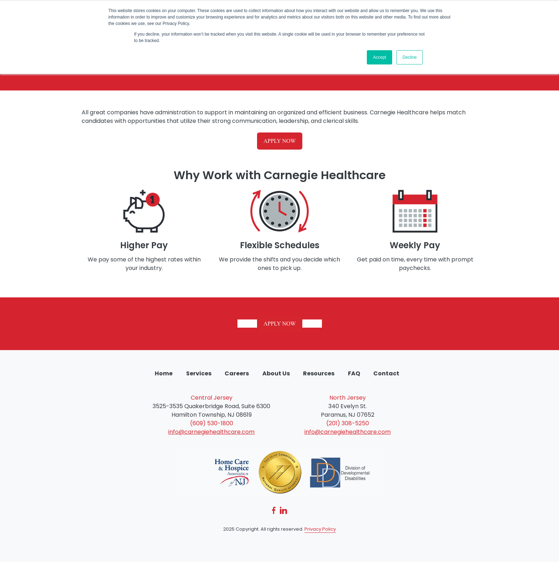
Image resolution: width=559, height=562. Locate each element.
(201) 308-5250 (347, 423)
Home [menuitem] (164, 373)
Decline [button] (409, 57)
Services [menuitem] (198, 373)
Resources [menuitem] (318, 373)
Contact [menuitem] (386, 373)
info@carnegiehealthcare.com (211, 432)
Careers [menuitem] (237, 373)
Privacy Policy (320, 529)
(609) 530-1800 (211, 423)
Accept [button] (379, 57)
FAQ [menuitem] (354, 373)
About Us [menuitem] (276, 373)
